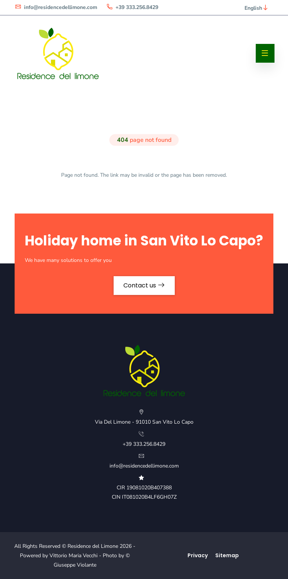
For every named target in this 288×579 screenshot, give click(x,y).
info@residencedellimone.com (56, 7)
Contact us (144, 285)
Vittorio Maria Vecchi (74, 555)
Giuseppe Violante (75, 564)
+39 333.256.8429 (132, 7)
